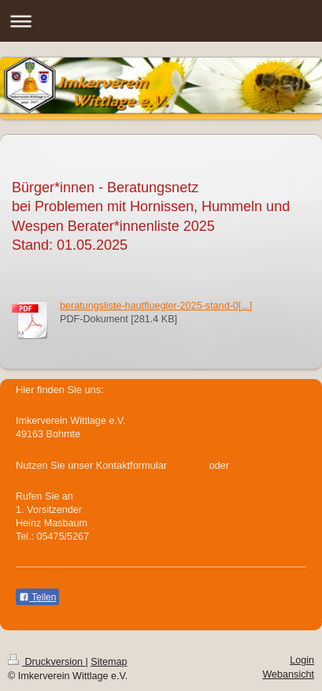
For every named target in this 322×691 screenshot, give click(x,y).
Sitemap (109, 661)
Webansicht (288, 674)
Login (302, 660)
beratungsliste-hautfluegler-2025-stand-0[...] (156, 305)
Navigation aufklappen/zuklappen (161, 21)
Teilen (37, 597)
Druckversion (46, 661)
